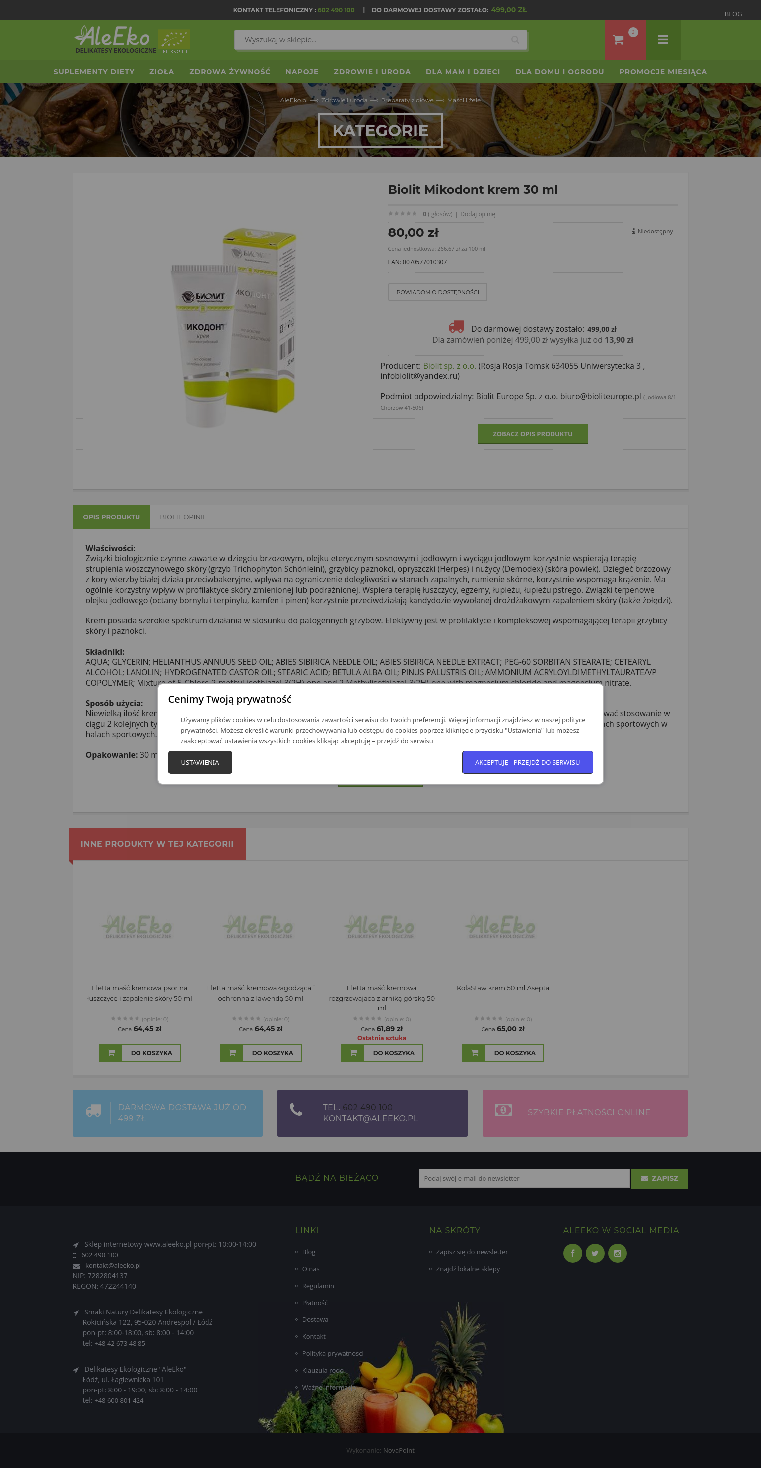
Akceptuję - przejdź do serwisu (527, 762)
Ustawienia (200, 762)
